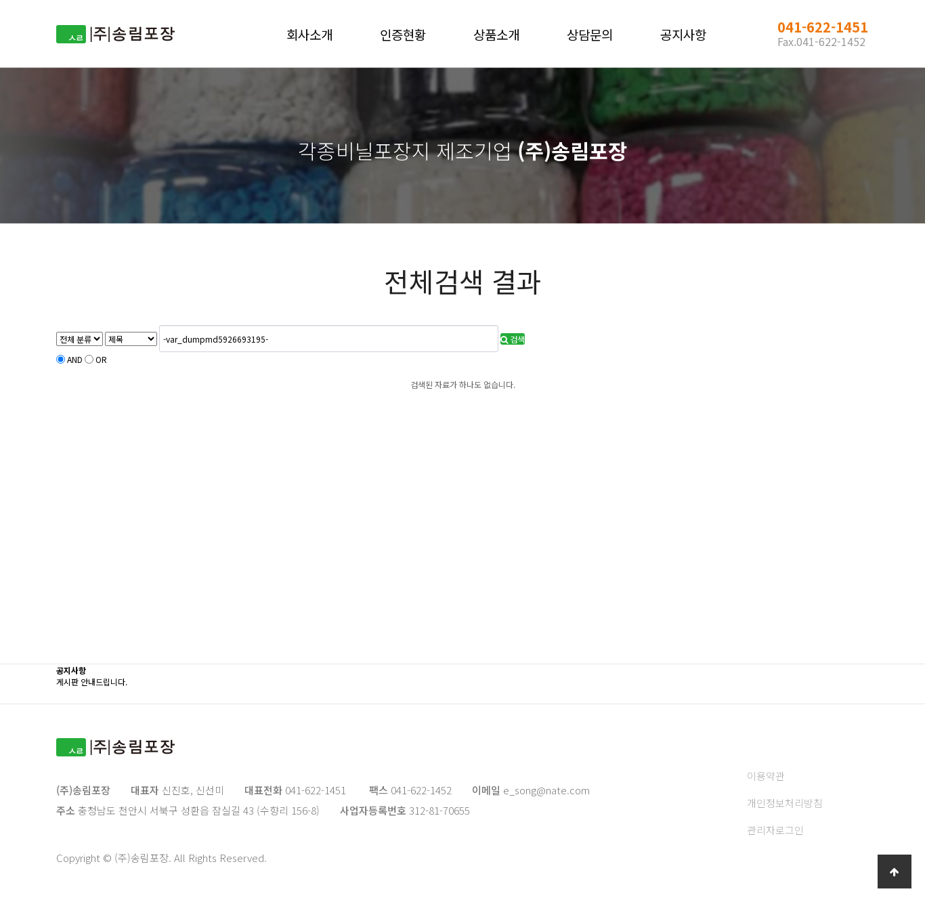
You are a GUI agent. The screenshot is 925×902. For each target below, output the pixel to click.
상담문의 (590, 34)
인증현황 (403, 34)
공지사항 (683, 34)
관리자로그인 (775, 830)
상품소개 (496, 34)
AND (75, 359)
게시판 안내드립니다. (91, 681)
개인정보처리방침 (785, 803)
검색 (512, 339)
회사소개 (309, 34)
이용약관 (766, 776)
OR (101, 359)
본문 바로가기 (0, 0)
